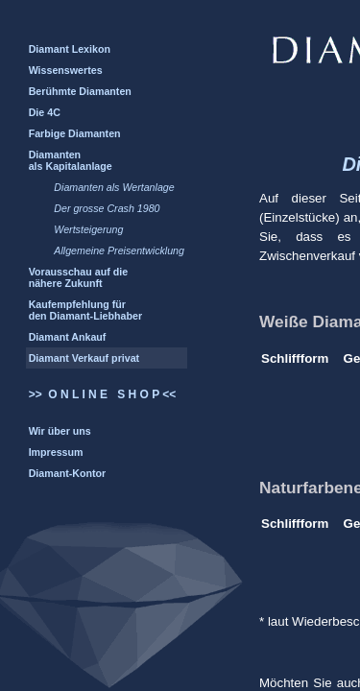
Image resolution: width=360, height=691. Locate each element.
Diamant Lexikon (69, 49)
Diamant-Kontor (68, 473)
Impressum (56, 452)
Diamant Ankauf (68, 337)
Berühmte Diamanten (80, 91)
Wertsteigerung (88, 229)
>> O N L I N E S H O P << (103, 394)
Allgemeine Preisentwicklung (119, 250)
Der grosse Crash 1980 (106, 208)
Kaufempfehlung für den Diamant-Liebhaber (85, 310)
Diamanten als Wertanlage (114, 187)
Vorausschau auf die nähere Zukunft (78, 277)
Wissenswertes (66, 70)
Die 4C (44, 112)
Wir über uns (60, 431)
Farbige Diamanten (75, 133)
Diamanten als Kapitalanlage (70, 160)
